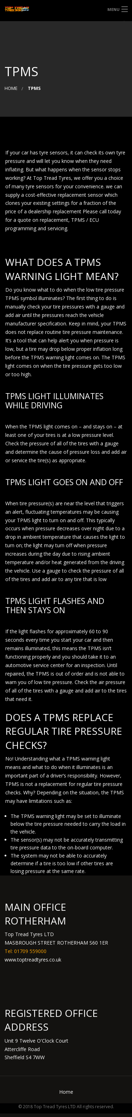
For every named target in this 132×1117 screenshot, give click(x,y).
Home (11, 88)
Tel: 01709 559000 (25, 951)
